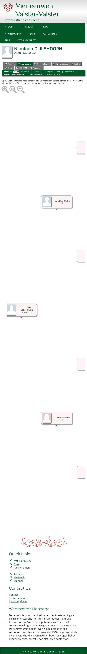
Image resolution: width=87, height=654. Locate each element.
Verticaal (37, 62)
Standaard (25, 62)
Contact (13, 585)
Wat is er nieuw (22, 551)
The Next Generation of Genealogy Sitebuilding (46, 645)
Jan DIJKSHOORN (62, 191)
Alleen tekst (69, 62)
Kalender (18, 565)
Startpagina (13, 25)
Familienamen (21, 558)
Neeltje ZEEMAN (62, 408)
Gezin (8, 58)
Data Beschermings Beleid (61, 650)
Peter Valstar (44, 650)
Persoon (10, 54)
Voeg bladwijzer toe (27, 31)
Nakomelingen (41, 54)
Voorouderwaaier (35, 65)
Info (45, 17)
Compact (49, 62)
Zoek (11, 17)
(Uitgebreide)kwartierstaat (13, 65)
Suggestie (36, 58)
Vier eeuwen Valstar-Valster (39, 642)
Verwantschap (60, 54)
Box (58, 62)
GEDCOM (21, 58)
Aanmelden (50, 25)
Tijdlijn (75, 54)
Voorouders (24, 54)
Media (29, 17)
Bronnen (18, 571)
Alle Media (19, 568)
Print (7, 31)
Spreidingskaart (18, 592)
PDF (58, 65)
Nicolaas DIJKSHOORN (27, 299)
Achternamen (17, 589)
